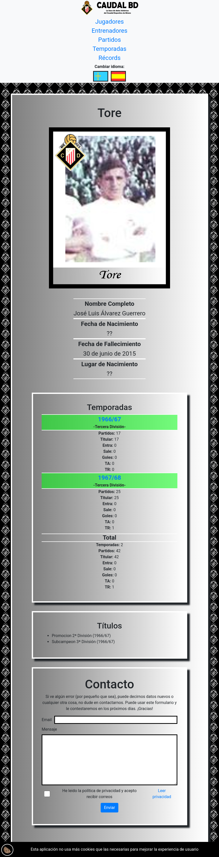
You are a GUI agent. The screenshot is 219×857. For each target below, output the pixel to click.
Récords (109, 57)
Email (47, 719)
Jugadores (109, 21)
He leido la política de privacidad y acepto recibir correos (99, 793)
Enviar (109, 807)
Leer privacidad (162, 793)
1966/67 (109, 419)
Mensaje (49, 729)
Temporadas (109, 48)
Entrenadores (109, 30)
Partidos (109, 39)
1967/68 (109, 477)
